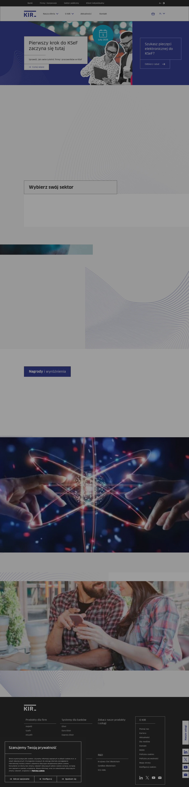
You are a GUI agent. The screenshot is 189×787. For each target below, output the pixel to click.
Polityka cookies (38, 771)
